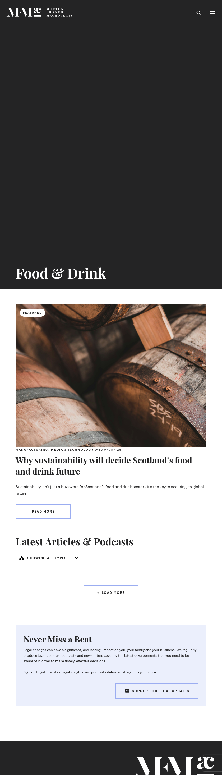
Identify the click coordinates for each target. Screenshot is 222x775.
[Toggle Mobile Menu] (212, 12)
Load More (113, 592)
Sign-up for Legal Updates (156, 691)
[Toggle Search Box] (198, 12)
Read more (43, 511)
